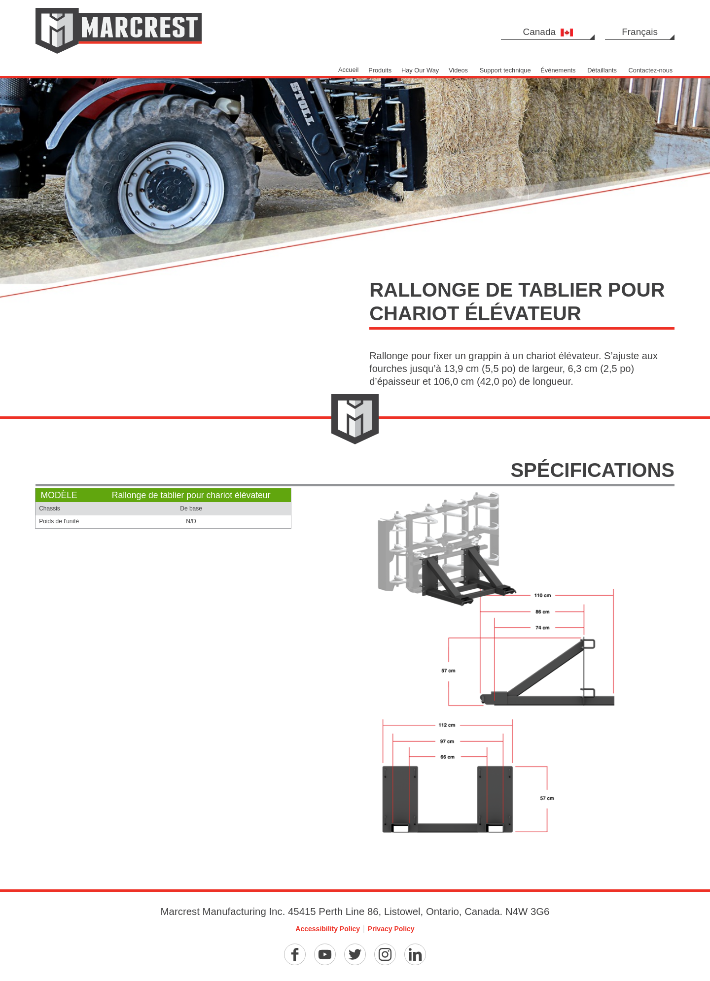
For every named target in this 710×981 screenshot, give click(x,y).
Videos (458, 70)
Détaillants (602, 70)
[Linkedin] (415, 954)
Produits (379, 70)
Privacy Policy (391, 929)
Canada (548, 32)
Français (640, 32)
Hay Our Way (420, 70)
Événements (557, 70)
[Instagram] (385, 954)
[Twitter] (355, 954)
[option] (355, 156)
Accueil (348, 69)
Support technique (505, 70)
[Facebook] (295, 954)
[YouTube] (325, 954)
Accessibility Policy (327, 929)
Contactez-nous (651, 70)
